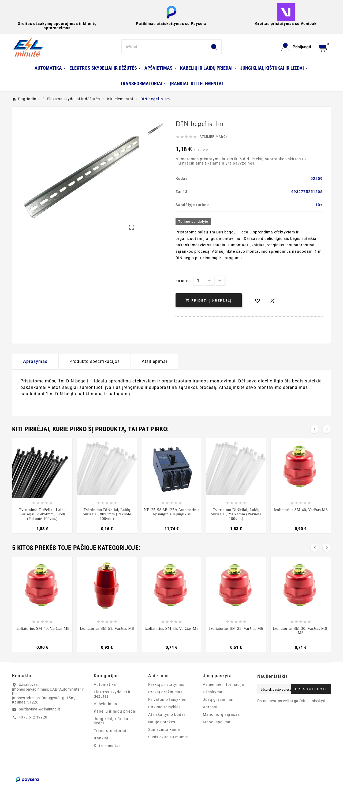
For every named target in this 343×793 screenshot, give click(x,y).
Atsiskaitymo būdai (166, 714)
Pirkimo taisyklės (164, 707)
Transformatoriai (110, 730)
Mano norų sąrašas (221, 714)
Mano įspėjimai (217, 722)
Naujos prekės (161, 722)
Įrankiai (101, 738)
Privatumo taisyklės (167, 699)
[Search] (164, 47)
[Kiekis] (198, 281)
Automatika (105, 684)
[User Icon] (296, 47)
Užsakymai (213, 692)
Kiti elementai (107, 745)
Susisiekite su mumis (168, 737)
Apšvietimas (105, 704)
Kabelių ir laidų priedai (115, 711)
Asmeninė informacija (223, 684)
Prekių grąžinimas (165, 692)
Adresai (210, 707)
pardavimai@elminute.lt (39, 709)
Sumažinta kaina (164, 729)
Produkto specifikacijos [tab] (94, 361)
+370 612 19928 (33, 717)
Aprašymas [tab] (35, 361)
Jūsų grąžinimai (218, 699)
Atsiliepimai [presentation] (154, 361)
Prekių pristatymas (166, 684)
